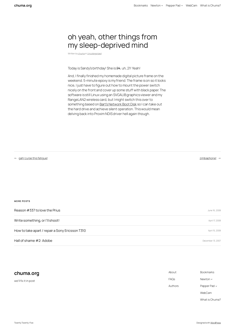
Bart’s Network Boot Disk (118, 104)
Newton (156, 5)
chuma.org (23, 5)
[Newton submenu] (162, 5)
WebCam (191, 5)
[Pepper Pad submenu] (182, 5)
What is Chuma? (210, 5)
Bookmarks (141, 5)
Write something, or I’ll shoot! (37, 220)
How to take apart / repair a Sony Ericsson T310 (50, 231)
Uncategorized (94, 53)
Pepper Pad (173, 5)
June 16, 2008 (214, 210)
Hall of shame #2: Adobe (33, 241)
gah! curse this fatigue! (33, 158)
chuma (81, 53)
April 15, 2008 (214, 230)
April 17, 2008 (214, 220)
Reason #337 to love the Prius (37, 210)
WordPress (215, 322)
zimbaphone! (208, 158)
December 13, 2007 (212, 240)
